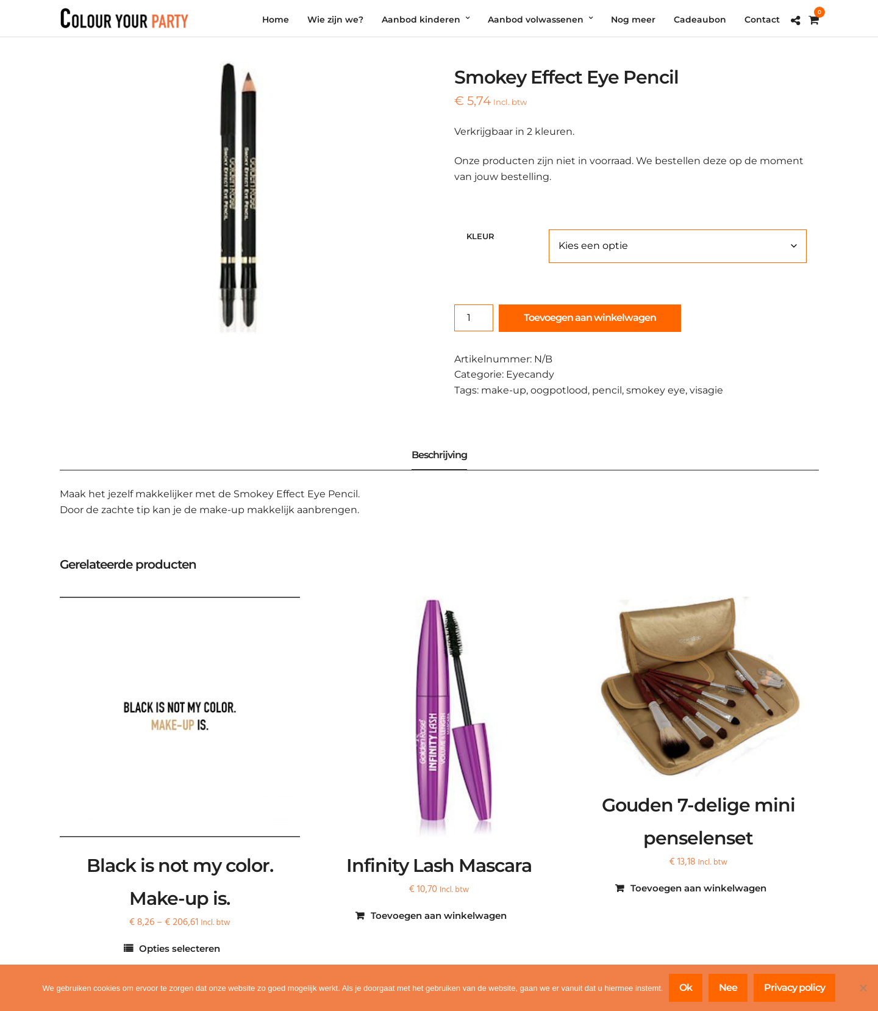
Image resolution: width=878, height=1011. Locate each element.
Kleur (480, 236)
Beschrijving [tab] (439, 455)
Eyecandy (530, 374)
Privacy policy (794, 987)
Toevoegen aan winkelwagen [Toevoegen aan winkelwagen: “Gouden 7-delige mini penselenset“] (698, 888)
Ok (685, 987)
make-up (503, 390)
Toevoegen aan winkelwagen (590, 317)
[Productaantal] (473, 317)
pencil (607, 390)
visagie (706, 390)
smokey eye (655, 390)
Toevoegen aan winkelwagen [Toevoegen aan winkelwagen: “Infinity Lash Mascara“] (439, 915)
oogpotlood (559, 390)
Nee (728, 987)
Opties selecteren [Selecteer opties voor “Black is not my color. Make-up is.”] (179, 948)
